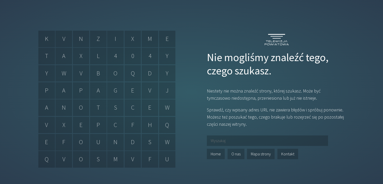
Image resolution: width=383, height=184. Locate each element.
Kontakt (287, 153)
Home (216, 153)
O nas (236, 153)
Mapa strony (261, 153)
